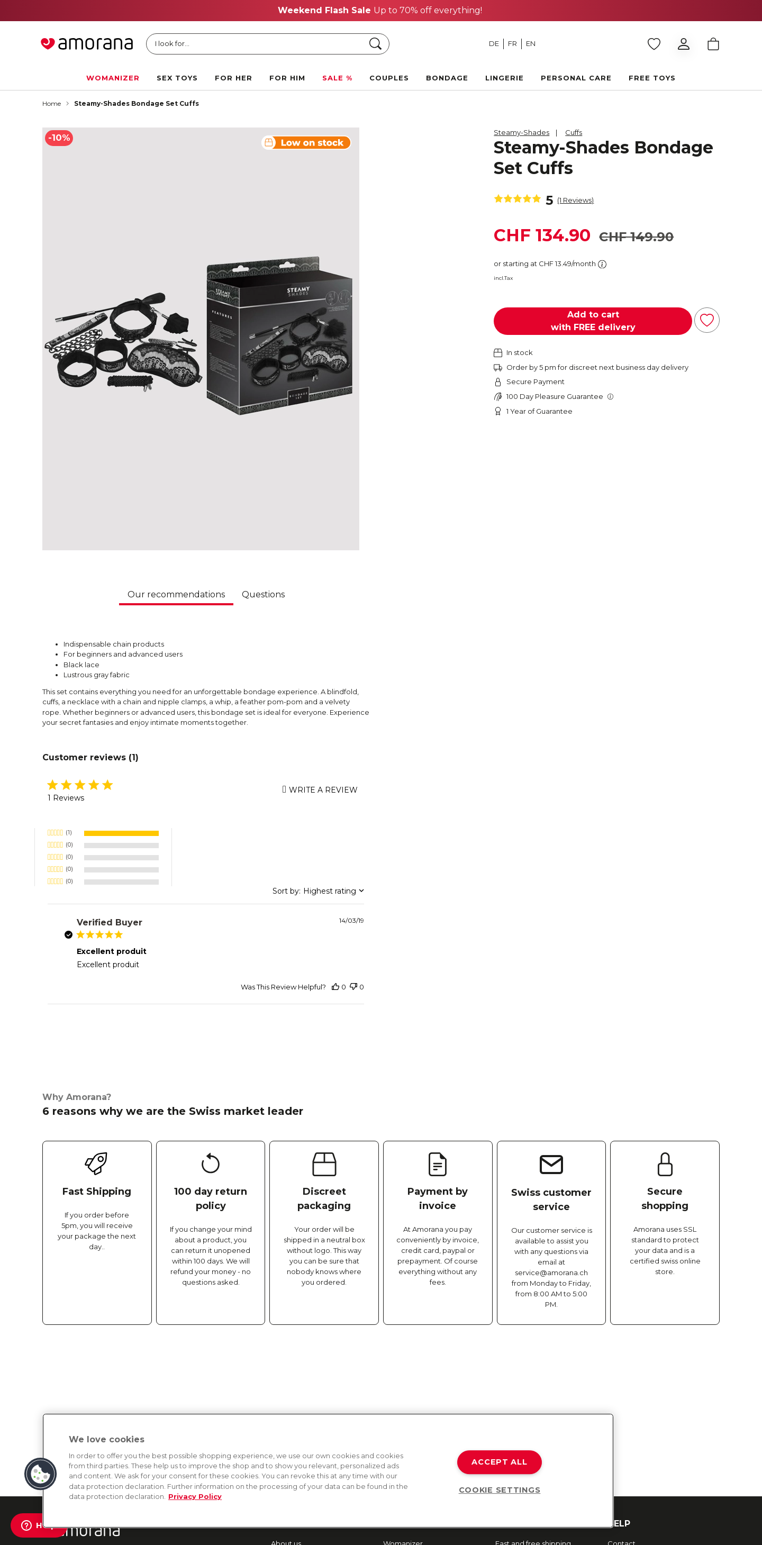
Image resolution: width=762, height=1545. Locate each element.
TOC (251, 1532)
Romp (393, 1347)
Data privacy (629, 1347)
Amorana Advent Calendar (300, 1352)
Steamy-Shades (521, 132)
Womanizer (403, 1298)
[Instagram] (97, 1320)
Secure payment (524, 1323)
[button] (41, 1474)
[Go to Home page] (86, 44)
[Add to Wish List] (707, 320)
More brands (405, 1385)
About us (286, 1298)
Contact (621, 1298)
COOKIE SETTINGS (500, 1490)
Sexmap (285, 1323)
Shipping (622, 1323)
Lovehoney (402, 1360)
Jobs (279, 1335)
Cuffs (573, 132)
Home (51, 103)
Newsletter (290, 1310)
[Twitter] (139, 1320)
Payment (623, 1310)
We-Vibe (398, 1323)
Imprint (283, 1370)
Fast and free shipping (533, 1298)
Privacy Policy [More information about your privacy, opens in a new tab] (195, 1497)
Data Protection (301, 1532)
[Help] (39, 1525)
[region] (328, 1470)
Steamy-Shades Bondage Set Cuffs (136, 103)
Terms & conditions (639, 1360)
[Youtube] (181, 1320)
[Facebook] (55, 1320)
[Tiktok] (224, 1320)
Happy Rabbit (406, 1372)
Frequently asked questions (655, 1335)
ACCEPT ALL (499, 1462)
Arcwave (398, 1310)
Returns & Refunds (526, 1310)
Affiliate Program (300, 1383)
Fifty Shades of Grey (417, 1335)
